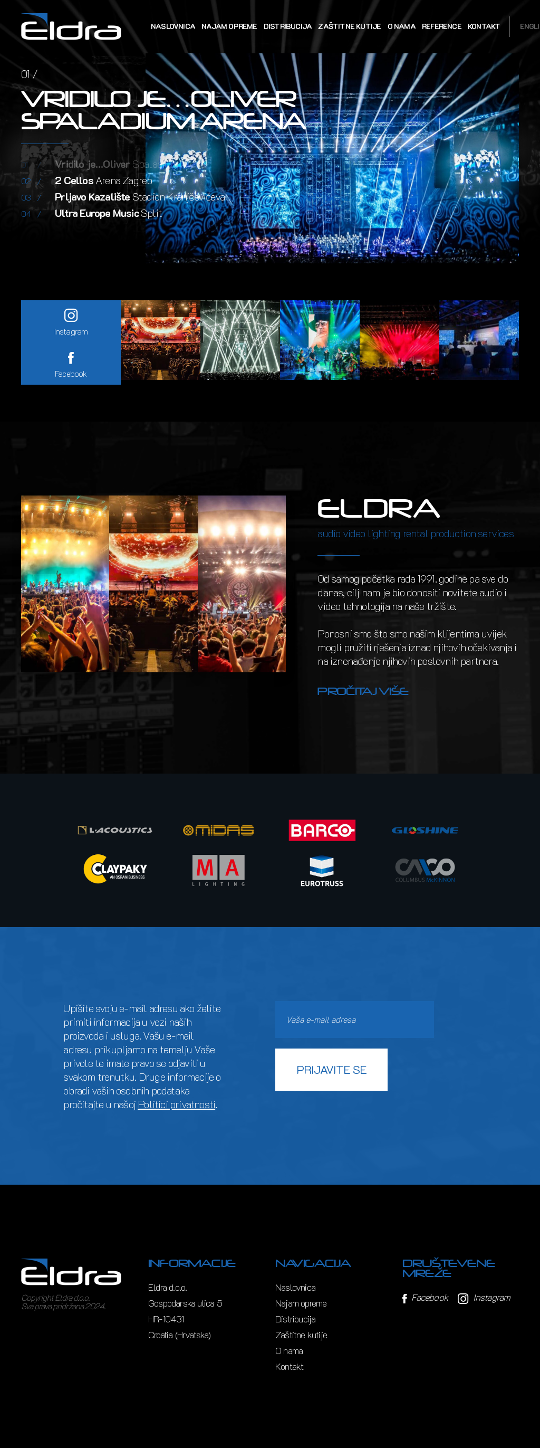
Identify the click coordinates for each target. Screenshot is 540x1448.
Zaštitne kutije (349, 26)
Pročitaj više (362, 691)
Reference (441, 26)
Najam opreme (229, 26)
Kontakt (484, 26)
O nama (402, 26)
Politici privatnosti (176, 1104)
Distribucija (288, 26)
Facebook (425, 1297)
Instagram (484, 1297)
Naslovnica (173, 26)
